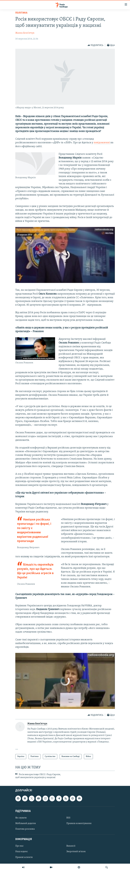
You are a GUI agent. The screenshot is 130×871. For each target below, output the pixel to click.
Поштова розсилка (25, 829)
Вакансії (70, 846)
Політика (21, 12)
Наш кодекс (21, 851)
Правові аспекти (24, 857)
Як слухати (21, 818)
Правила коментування (78, 823)
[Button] (95, 45)
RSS (68, 818)
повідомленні (102, 142)
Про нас (19, 846)
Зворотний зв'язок (76, 851)
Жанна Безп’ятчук (24, 33)
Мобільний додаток (25, 823)
